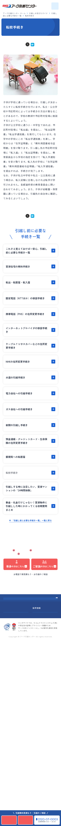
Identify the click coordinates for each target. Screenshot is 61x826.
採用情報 (37, 776)
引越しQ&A (9, 669)
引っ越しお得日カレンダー (17, 627)
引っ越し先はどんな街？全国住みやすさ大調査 (27, 742)
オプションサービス (13, 659)
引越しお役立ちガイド (38, 13)
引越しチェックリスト (14, 721)
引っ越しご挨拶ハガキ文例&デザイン (22, 732)
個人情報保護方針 (11, 793)
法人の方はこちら (30, 588)
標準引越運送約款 (41, 784)
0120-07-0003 (32, 578)
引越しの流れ (10, 649)
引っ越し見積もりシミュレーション (29, 593)
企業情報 (7, 776)
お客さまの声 (10, 680)
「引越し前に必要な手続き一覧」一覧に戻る (32, 520)
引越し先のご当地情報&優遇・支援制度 (23, 752)
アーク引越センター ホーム (14, 13)
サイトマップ (9, 784)
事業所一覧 (9, 711)
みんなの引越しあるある (16, 700)
